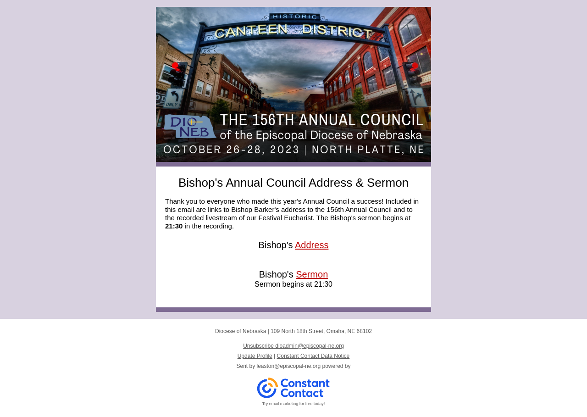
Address (311, 245)
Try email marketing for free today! (293, 403)
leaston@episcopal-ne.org (289, 366)
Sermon (312, 274)
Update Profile (255, 356)
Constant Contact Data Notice (313, 356)
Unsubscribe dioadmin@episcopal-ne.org (293, 346)
